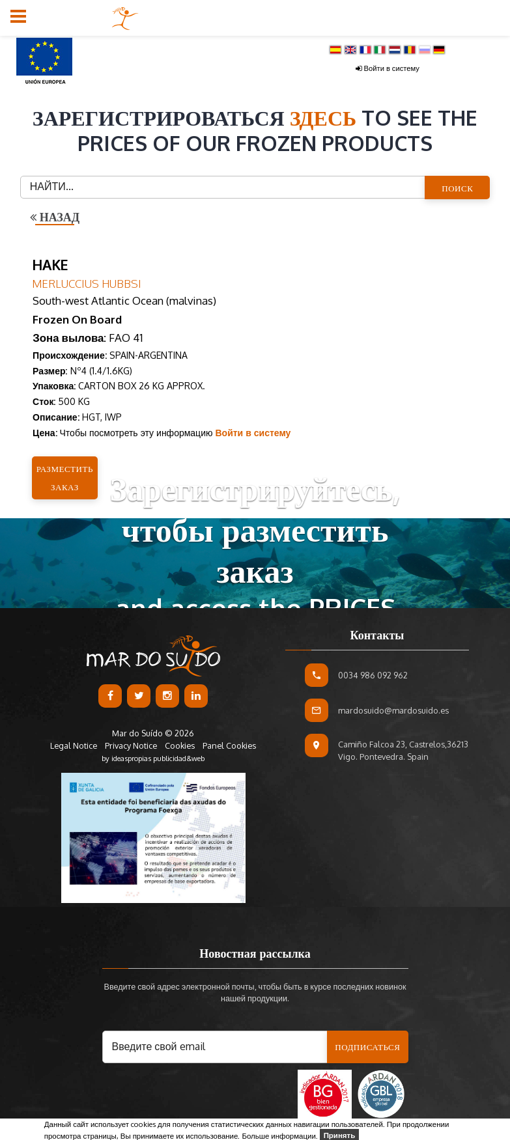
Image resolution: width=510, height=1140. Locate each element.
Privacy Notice (131, 745)
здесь (326, 117)
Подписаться (367, 1047)
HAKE (50, 264)
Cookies (180, 745)
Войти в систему (387, 68)
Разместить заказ (64, 478)
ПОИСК (457, 188)
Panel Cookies (229, 745)
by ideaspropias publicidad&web (153, 758)
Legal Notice (74, 745)
